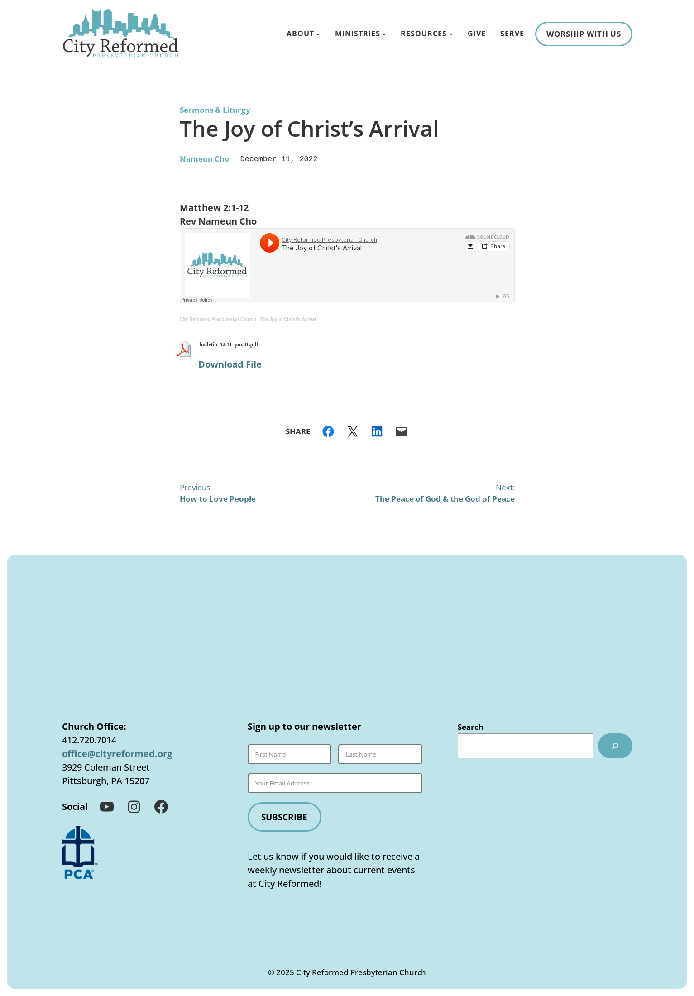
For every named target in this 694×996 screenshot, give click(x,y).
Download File (230, 363)
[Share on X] (352, 430)
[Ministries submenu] (384, 34)
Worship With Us (583, 34)
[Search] (614, 745)
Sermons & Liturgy (215, 110)
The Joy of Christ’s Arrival (288, 318)
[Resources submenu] (451, 34)
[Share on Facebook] (328, 430)
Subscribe (286, 816)
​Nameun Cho (205, 158)
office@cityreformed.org (117, 753)
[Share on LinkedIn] (377, 430)
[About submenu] (318, 34)
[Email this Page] (401, 430)
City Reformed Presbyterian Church (218, 318)
